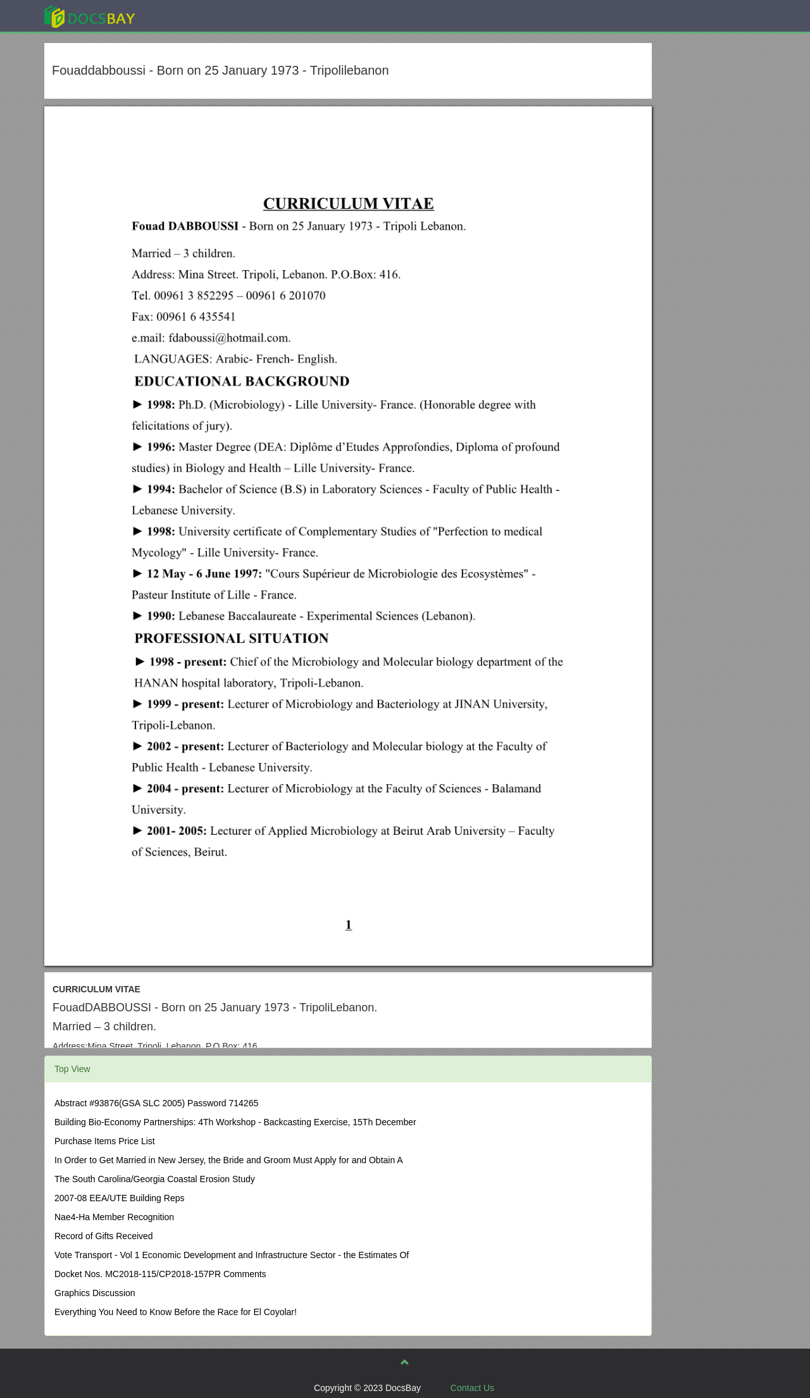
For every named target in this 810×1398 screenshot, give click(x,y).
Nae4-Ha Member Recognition (114, 1217)
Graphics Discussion (94, 1293)
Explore (184, 15)
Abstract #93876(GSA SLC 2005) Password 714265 (156, 1103)
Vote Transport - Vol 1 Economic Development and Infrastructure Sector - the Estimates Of (231, 1255)
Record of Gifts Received (103, 1236)
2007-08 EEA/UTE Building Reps (119, 1198)
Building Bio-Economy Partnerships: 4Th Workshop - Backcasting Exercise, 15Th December (235, 1122)
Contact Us (472, 1388)
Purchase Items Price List (104, 1141)
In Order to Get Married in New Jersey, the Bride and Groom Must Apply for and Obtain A (228, 1160)
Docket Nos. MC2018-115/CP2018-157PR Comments (160, 1274)
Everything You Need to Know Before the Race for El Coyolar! (175, 1312)
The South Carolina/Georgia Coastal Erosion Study (154, 1179)
